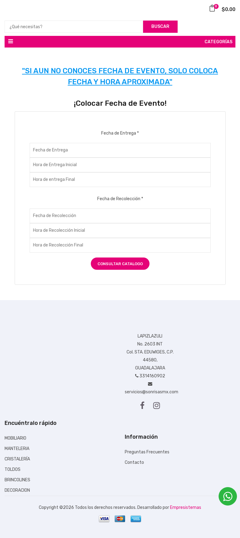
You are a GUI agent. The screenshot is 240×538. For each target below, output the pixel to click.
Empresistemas (185, 507)
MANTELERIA (17, 448)
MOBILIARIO (15, 438)
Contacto (134, 462)
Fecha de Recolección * (120, 198)
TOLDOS (12, 469)
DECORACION (17, 490)
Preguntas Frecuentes (147, 452)
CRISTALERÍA (17, 459)
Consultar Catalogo (120, 263)
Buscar (160, 26)
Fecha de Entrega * (120, 133)
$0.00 (222, 9)
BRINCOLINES (17, 480)
